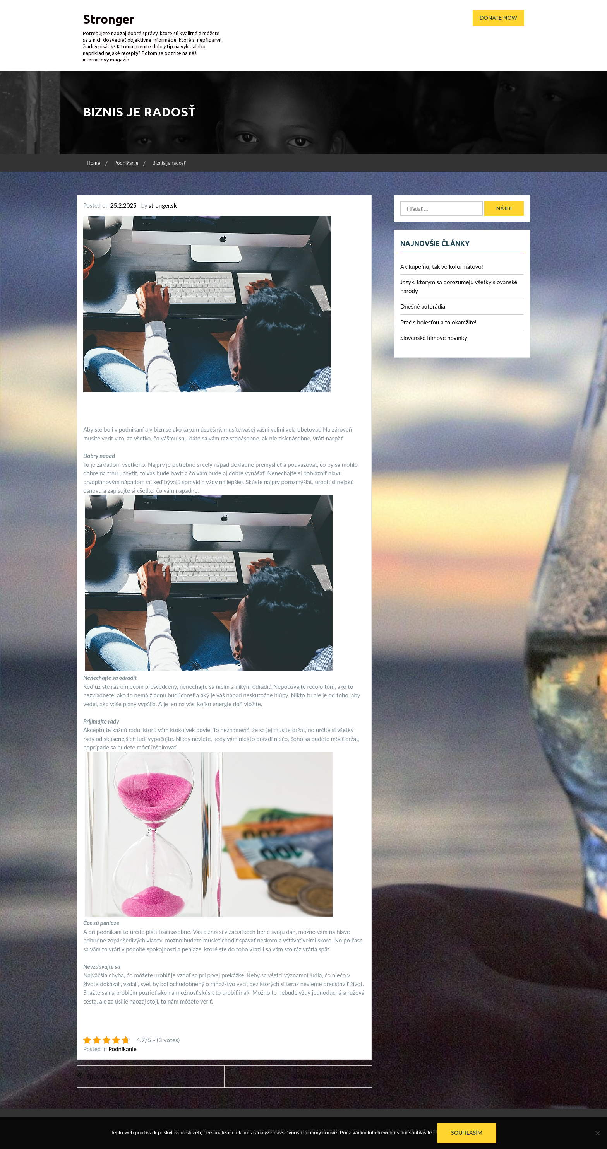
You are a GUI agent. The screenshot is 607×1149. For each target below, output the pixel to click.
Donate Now (498, 17)
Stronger (108, 19)
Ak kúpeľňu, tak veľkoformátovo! (441, 266)
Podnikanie (122, 1048)
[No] (597, 1133)
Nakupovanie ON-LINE (328, 1076)
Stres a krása (104, 1076)
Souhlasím (466, 1132)
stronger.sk (163, 205)
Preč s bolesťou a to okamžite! (438, 322)
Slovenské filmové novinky (433, 337)
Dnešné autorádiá (422, 306)
